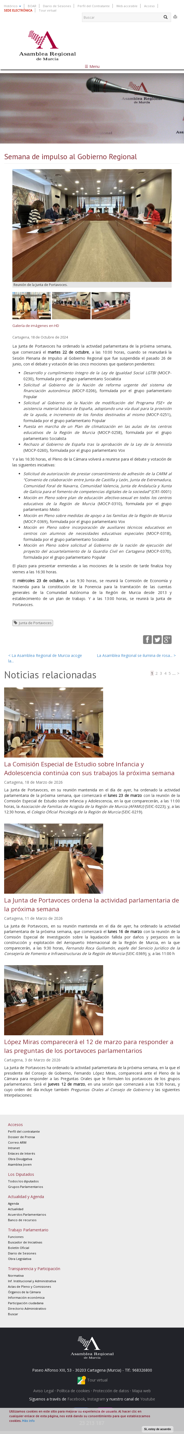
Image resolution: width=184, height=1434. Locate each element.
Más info (28, 1421)
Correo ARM (17, 1142)
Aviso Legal (43, 1390)
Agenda (13, 1203)
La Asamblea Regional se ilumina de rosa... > (136, 655)
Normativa (16, 1275)
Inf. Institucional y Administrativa (32, 1281)
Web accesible (127, 6)
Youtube (147, 1399)
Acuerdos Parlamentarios (27, 1214)
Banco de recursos (22, 1220)
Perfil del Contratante (94, 6)
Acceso (149, 6)
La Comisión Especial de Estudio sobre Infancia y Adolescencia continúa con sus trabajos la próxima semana (89, 768)
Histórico (12, 6)
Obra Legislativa (19, 1259)
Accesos (15, 1124)
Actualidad (15, 1209)
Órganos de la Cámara (24, 1292)
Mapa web (141, 1390)
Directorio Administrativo (27, 1308)
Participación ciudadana (25, 1303)
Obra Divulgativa (20, 1159)
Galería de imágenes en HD (35, 325)
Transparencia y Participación (34, 1268)
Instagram (96, 1399)
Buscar (13, 1314)
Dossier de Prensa (21, 1137)
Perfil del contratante (24, 1131)
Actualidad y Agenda (26, 1196)
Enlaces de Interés (21, 1153)
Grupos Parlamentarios (25, 1187)
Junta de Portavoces (35, 623)
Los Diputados (21, 1174)
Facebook (76, 1399)
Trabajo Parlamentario (28, 1229)
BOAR (32, 6)
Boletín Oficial (18, 1248)
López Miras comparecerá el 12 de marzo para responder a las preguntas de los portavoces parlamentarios (89, 1046)
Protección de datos (111, 1390)
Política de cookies (73, 1390)
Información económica (26, 1297)
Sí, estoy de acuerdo (157, 1429)
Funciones (15, 1237)
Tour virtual (47, 10)
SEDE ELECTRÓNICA (18, 10)
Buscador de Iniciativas (25, 1242)
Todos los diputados (23, 1181)
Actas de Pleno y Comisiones (29, 1286)
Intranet (14, 1148)
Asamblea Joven (20, 1164)
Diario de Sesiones (57, 6)
